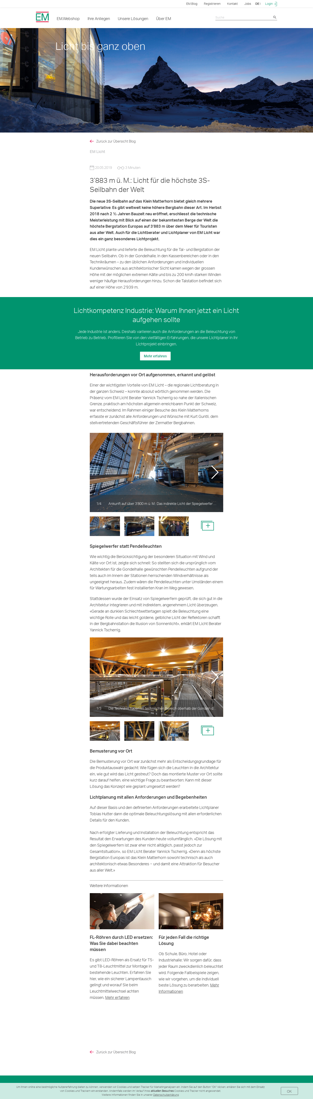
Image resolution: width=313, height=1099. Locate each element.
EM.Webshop (68, 18)
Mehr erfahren (155, 356)
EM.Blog (191, 3)
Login (271, 3)
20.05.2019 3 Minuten (115, 167)
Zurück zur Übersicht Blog (116, 141)
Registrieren (212, 3)
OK (289, 1091)
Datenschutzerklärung (166, 1094)
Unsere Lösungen (133, 18)
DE (258, 3)
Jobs (247, 3)
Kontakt (232, 3)
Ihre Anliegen (99, 18)
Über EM (163, 18)
